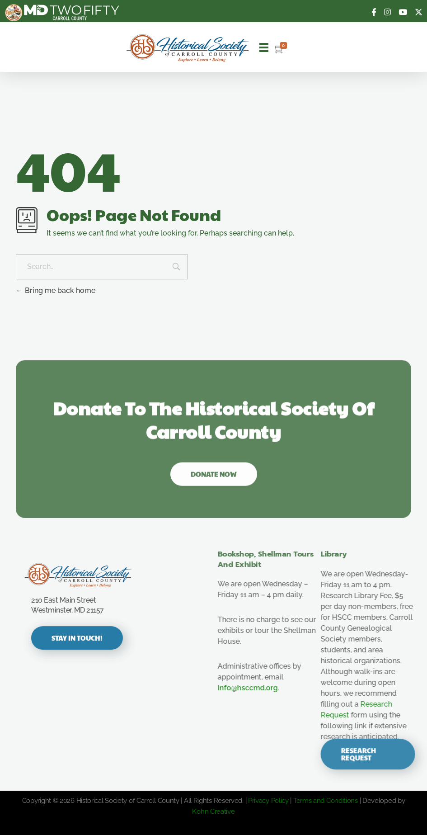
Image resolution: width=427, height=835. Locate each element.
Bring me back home (55, 290)
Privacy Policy (268, 801)
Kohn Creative (213, 811)
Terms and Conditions (325, 801)
